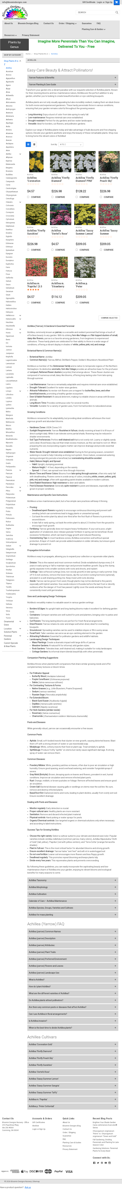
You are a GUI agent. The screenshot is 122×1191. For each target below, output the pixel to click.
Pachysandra (10, 466)
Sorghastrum (11, 563)
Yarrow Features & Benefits (41, 77)
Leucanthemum (11, 381)
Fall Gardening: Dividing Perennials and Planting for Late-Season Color (106, 1142)
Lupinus (9, 401)
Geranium (9, 291)
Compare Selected (109, 318)
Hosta (8, 333)
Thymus (9, 583)
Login (99, 2)
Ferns (8, 267)
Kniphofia (9, 357)
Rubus (8, 521)
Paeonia (9, 470)
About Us (8, 23)
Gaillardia (9, 278)
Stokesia (9, 573)
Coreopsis (10, 212)
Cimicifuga (10, 198)
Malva (8, 412)
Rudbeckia (10, 525)
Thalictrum (10, 576)
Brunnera (9, 171)
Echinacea (9, 243)
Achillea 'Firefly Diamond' (40, 1051)
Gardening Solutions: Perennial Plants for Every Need (105, 1149)
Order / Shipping (68, 23)
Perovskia (9, 487)
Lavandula (10, 374)
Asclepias (9, 143)
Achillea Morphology (38, 887)
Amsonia (9, 106)
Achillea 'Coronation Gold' (40, 1044)
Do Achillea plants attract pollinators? (46, 1000)
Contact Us (49, 23)
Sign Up (108, 2)
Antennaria (10, 116)
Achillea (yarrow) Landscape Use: (44, 973)
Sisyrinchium (10, 556)
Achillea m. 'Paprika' (38, 1099)
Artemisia (9, 133)
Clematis (9, 202)
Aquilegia (9, 123)
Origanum (9, 456)
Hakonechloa (11, 302)
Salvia (8, 532)
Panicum (9, 473)
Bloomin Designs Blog (28, 23)
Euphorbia (10, 264)
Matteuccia (10, 422)
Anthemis (9, 119)
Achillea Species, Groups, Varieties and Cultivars (51, 908)
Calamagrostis (11, 178)
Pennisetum (10, 480)
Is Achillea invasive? (38, 1021)
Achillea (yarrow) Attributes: (42, 945)
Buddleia (9, 174)
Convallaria (10, 209)
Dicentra (9, 233)
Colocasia (10, 205)
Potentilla (9, 508)
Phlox (8, 491)
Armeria (9, 130)
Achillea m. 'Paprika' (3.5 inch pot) (34, 286)
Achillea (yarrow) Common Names (45, 931)
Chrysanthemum (12, 192)
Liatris (8, 384)
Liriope (8, 391)
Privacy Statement (30, 35)
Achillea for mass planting (41, 915)
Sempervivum (11, 552)
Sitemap (36, 1181)
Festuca (9, 271)
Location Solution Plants (10, 630)
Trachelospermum (13, 590)
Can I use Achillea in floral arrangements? (48, 1014)
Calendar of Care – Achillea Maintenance (48, 901)
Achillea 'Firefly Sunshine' (40, 1065)
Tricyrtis (9, 597)
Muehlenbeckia (11, 439)
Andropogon (10, 109)
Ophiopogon (10, 453)
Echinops (9, 247)
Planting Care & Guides (94, 29)
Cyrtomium (10, 219)
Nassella (9, 446)
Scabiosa (9, 539)
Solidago (9, 559)
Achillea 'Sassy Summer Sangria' (44, 1086)
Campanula (10, 181)
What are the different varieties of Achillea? (49, 993)
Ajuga (8, 88)
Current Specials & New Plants (11, 645)
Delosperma (10, 223)
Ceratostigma (11, 188)
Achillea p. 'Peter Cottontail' (41, 1106)
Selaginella (10, 549)
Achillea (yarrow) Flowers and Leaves (46, 966)
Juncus (9, 350)
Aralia (8, 126)
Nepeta (8, 449)
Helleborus (10, 315)
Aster (8, 150)
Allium (8, 99)
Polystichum (10, 504)
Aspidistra (10, 147)
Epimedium (10, 250)
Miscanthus (10, 432)
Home (28, 54)
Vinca (8, 611)
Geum (8, 295)
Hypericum (10, 336)
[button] (14, 45)
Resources (10, 35)
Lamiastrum (10, 363)
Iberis (8, 339)
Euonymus (10, 260)
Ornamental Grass (9, 623)
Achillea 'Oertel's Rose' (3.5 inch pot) (59, 233)
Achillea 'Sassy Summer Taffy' (43, 1092)
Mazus (8, 425)
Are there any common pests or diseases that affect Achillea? (57, 1007)
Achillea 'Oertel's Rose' (39, 1072)
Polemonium (10, 497)
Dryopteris (10, 240)
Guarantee (87, 23)
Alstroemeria (10, 102)
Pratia (8, 511)
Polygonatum (11, 501)
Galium (8, 281)
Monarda (9, 436)
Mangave (9, 415)
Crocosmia (10, 216)
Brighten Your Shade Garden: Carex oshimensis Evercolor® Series (105, 1125)
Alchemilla (10, 95)
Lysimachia (10, 408)
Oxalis (8, 463)
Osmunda (9, 460)
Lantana (9, 370)
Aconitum (9, 71)
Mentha (8, 429)
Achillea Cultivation (37, 894)
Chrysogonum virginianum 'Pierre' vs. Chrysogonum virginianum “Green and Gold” (105, 1133)
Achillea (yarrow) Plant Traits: (42, 952)
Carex (8, 185)
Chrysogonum (11, 195)
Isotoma (9, 346)
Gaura (8, 284)
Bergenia (9, 168)
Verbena (9, 604)
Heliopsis (9, 312)
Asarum (9, 140)
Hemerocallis (11, 319)
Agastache (10, 82)
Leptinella (9, 377)
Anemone (9, 113)
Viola (8, 614)
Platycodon (10, 494)
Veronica (9, 607)
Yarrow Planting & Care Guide (42, 84)
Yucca (8, 618)
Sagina (8, 528)
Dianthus (9, 229)
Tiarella (8, 587)
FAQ (99, 23)
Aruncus (9, 137)
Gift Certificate (88, 2)
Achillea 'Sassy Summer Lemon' (44, 1079)
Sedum (8, 546)
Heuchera (9, 322)
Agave (8, 85)
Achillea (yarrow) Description (42, 938)
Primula (9, 515)
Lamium (9, 367)
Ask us (28, 1187)
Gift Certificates (38, 1122)
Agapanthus (10, 78)
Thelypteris (10, 580)
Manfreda (9, 418)
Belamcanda (10, 164)
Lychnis (8, 405)
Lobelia (8, 398)
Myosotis (9, 443)
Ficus (8, 274)
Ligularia (9, 388)
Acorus (8, 75)
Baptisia (9, 161)
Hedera (8, 305)
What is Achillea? (36, 980)
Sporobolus (10, 566)
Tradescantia (11, 594)
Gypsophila (10, 298)
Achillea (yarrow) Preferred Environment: (48, 959)
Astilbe (8, 154)
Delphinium (10, 226)
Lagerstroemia (11, 360)
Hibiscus (9, 329)
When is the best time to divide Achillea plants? (50, 1028)
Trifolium (9, 601)
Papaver (9, 477)
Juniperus (10, 353)
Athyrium (9, 157)
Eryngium (9, 253)
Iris (7, 343)
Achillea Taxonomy (37, 880)
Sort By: (54, 144)
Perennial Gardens (8, 638)
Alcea (8, 92)
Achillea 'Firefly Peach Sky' (41, 1058)
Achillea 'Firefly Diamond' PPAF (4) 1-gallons (85, 180)
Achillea (9, 68)
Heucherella (10, 326)
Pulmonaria (10, 518)
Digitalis (9, 236)
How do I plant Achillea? (40, 986)
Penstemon (10, 484)
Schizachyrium (11, 542)
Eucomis (9, 257)
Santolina (9, 535)
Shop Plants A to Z (11, 63)
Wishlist (35, 1126)
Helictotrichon (11, 308)
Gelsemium (10, 288)
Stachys (9, 570)
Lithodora (9, 394)
